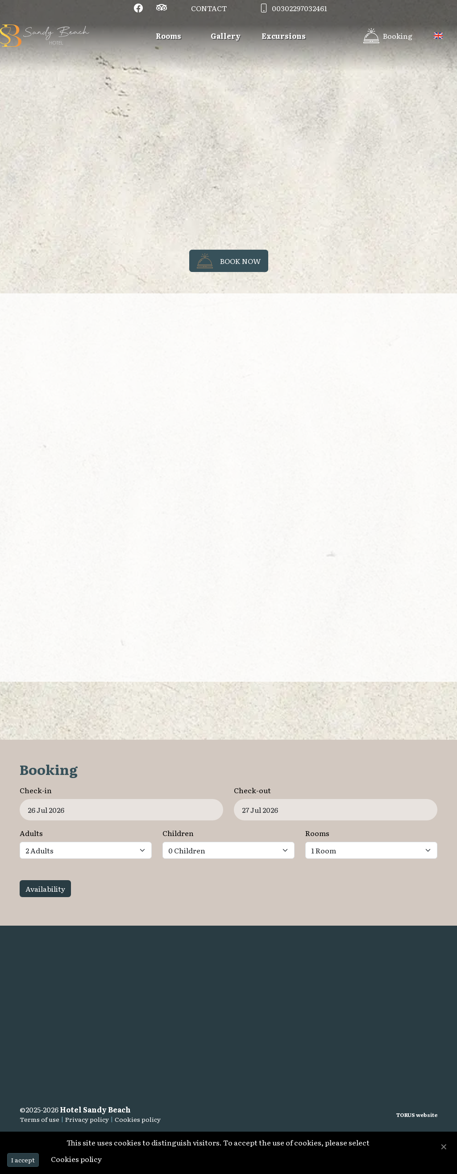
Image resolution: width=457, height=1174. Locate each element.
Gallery (226, 35)
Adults (31, 833)
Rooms (168, 35)
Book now (229, 261)
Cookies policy (138, 1119)
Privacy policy (87, 1119)
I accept (23, 1159)
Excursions (284, 35)
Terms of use (39, 1119)
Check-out (252, 790)
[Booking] (387, 36)
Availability (45, 888)
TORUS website (416, 1115)
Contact (209, 8)
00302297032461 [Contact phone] (291, 8)
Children (178, 833)
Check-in (36, 790)
